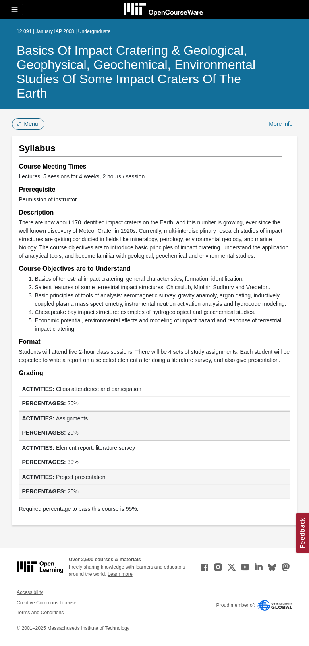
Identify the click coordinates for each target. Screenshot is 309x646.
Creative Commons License (46, 603)
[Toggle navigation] (14, 9)
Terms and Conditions (40, 612)
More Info (280, 124)
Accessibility (30, 592)
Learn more (120, 574)
